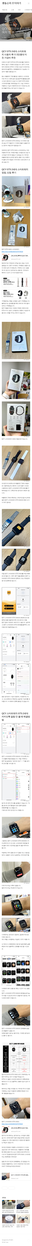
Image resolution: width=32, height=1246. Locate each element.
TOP (28, 1240)
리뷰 (19, 10)
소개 (12, 10)
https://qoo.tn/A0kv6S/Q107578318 (12, 251)
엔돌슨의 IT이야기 (11, 3)
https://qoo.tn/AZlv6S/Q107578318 (12, 1124)
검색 (25, 3)
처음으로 (4, 10)
